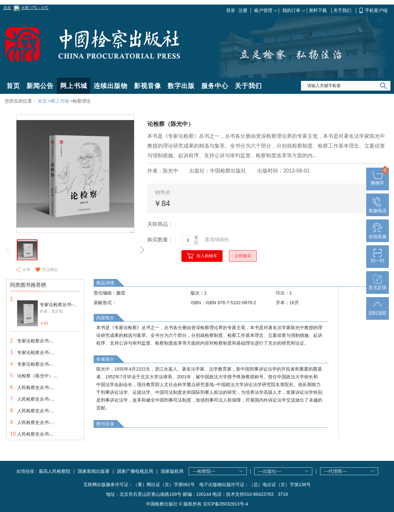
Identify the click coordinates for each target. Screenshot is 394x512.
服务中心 (214, 85)
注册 (242, 10)
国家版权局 (172, 471)
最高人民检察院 (54, 471)
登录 (230, 10)
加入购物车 (206, 255)
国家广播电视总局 (135, 471)
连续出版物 (111, 85)
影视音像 (147, 85)
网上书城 (73, 85)
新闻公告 (40, 85)
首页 (13, 85)
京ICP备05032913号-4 (225, 503)
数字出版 (181, 85)
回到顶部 (377, 310)
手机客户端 (376, 10)
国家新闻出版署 (93, 471)
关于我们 (343, 10)
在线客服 (377, 234)
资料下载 (318, 10)
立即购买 (242, 255)
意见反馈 (377, 285)
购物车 (377, 180)
